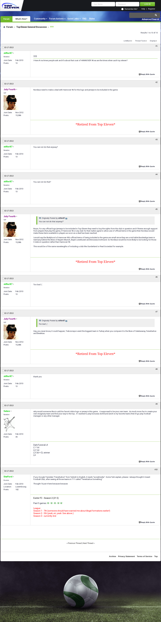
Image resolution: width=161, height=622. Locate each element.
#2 (156, 82)
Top (156, 556)
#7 (156, 312)
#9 (156, 404)
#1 (156, 46)
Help (143, 9)
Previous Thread (75, 543)
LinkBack (127, 41)
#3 (156, 140)
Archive (112, 556)
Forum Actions (56, 19)
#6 (156, 277)
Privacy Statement (126, 556)
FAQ (84, 19)
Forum (6, 19)
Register (151, 9)
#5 (156, 209)
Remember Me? (131, 9)
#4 (156, 174)
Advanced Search (150, 19)
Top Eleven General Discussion (31, 27)
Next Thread (88, 543)
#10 (155, 470)
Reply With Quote (147, 74)
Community (39, 19)
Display (153, 41)
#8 (156, 369)
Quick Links (73, 19)
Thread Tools (140, 41)
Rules (92, 19)
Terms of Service (144, 556)
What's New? (21, 19)
